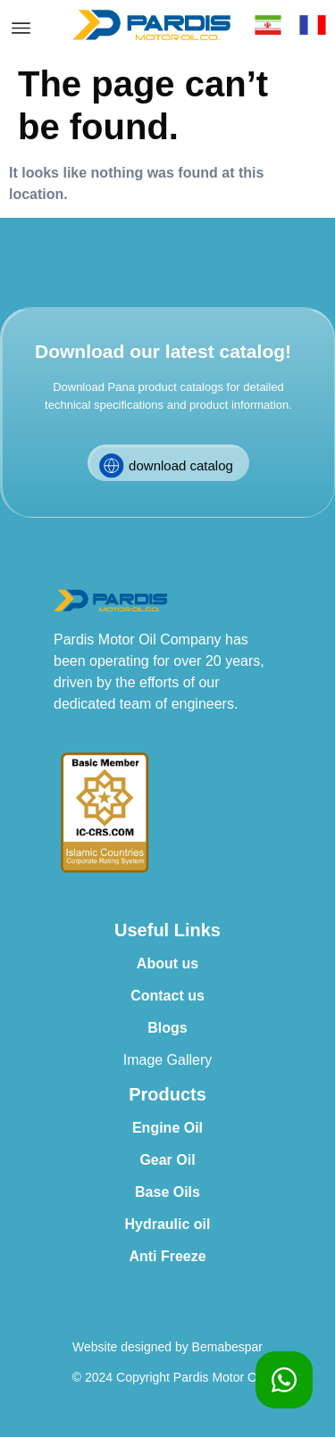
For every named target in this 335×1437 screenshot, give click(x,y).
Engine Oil (167, 1127)
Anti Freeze (167, 1256)
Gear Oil (167, 1159)
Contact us (167, 995)
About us (167, 963)
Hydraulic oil (167, 1224)
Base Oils (167, 1192)
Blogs (167, 1027)
